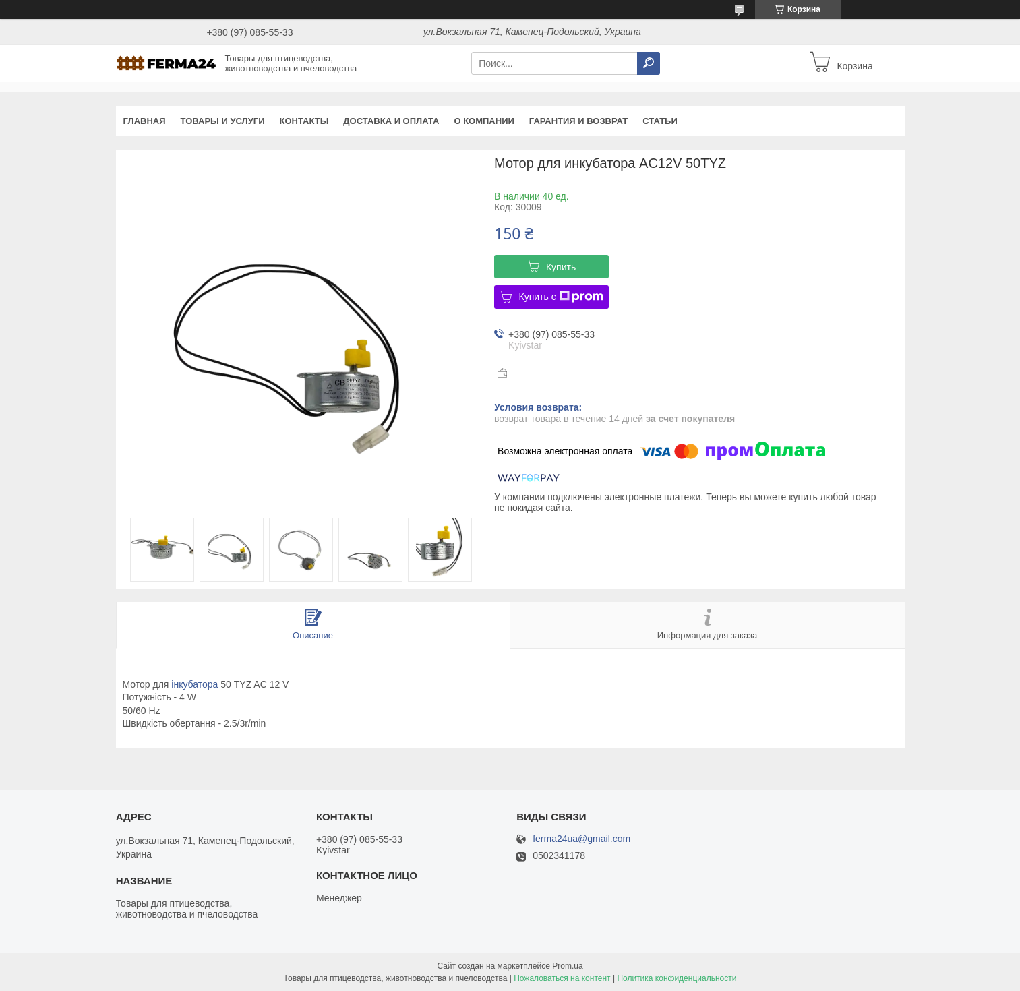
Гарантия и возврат (578, 121)
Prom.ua (567, 966)
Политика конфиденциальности (676, 978)
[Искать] (648, 63)
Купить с (560, 297)
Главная (144, 121)
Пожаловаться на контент (562, 978)
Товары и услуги (223, 121)
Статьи (660, 121)
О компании (484, 121)
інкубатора (194, 684)
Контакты (303, 121)
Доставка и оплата (391, 121)
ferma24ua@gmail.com (581, 839)
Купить (561, 267)
